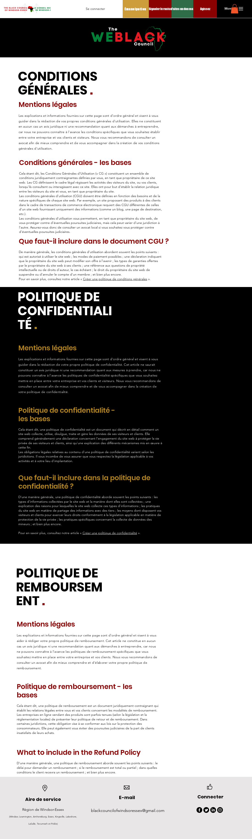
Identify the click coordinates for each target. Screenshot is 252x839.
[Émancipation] (136, 9)
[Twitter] (206, 810)
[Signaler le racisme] (161, 9)
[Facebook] (199, 810)
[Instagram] (220, 810)
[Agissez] (205, 9)
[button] (228, 8)
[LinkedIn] (213, 810)
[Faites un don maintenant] (188, 9)
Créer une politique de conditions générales (115, 279)
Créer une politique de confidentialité (110, 533)
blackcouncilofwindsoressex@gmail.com (127, 810)
